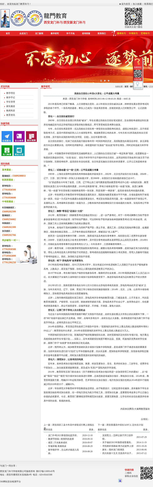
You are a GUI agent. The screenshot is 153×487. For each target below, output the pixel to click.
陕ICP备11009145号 (45, 471)
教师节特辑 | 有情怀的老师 (61, 439)
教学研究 (55, 33)
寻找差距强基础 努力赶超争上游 (118, 446)
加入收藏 (137, 4)
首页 (8, 33)
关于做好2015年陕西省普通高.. (117, 442)
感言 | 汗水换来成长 (57, 442)
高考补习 (121, 33)
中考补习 (133, 33)
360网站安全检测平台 (10, 481)
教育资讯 (10, 115)
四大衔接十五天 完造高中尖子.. (117, 453)
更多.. (91, 429)
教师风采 (10, 110)
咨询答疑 (86, 33)
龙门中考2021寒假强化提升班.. (63, 435)
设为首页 (125, 4)
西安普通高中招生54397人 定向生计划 (125, 425)
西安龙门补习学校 (78, 99)
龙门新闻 (39, 33)
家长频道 (10, 106)
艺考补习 (145, 33)
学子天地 (70, 33)
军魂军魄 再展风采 (57, 446)
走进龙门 (23, 33)
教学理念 (10, 93)
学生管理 (10, 102)
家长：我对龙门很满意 (113, 449)
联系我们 (148, 4)
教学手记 (10, 97)
